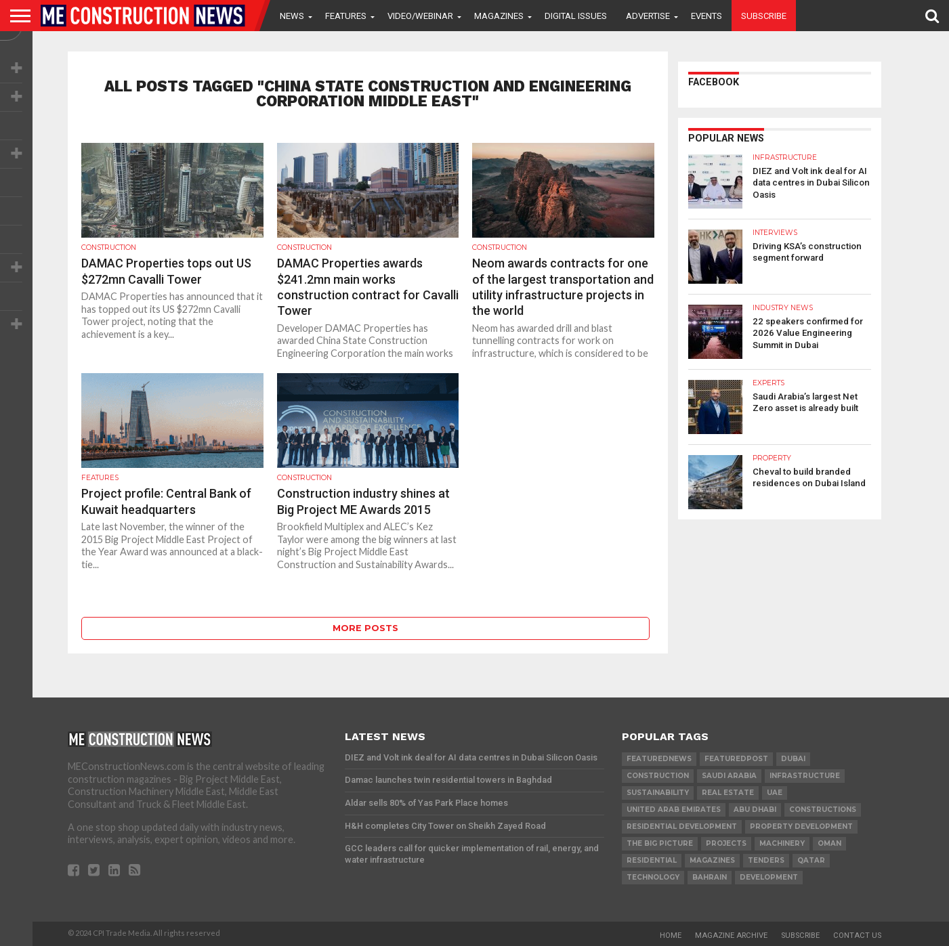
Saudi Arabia (729, 775)
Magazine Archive (731, 935)
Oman (829, 843)
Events (706, 16)
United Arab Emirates (674, 809)
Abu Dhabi (755, 809)
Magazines (499, 16)
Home (670, 935)
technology (653, 877)
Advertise (648, 16)
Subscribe (763, 16)
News (292, 16)
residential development (682, 826)
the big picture (660, 843)
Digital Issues (576, 16)
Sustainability (658, 792)
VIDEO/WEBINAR (420, 16)
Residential (652, 860)
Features (345, 16)
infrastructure (804, 775)
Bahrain (709, 877)
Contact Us (857, 935)
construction (658, 775)
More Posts (365, 628)
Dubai (793, 758)
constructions (822, 809)
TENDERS (766, 860)
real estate (728, 792)
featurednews (659, 758)
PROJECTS (726, 843)
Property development (801, 826)
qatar (811, 860)
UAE (774, 792)
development (769, 877)
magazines (712, 860)
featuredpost (736, 758)
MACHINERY (782, 843)
